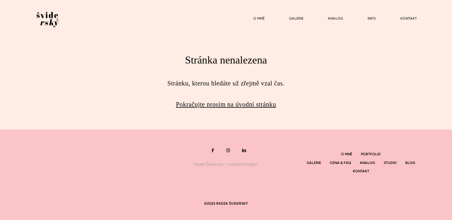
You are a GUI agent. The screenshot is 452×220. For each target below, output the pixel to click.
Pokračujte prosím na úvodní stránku (226, 104)
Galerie (296, 18)
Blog (410, 163)
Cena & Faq (340, 163)
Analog (335, 18)
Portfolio (371, 154)
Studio (390, 163)
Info (372, 18)
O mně (259, 18)
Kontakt (408, 18)
